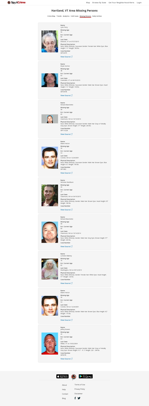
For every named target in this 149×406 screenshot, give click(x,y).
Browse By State (99, 2)
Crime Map (51, 16)
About (64, 385)
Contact (65, 394)
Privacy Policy (79, 389)
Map (88, 2)
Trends (59, 16)
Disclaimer (78, 393)
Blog (64, 398)
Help (64, 389)
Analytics (66, 16)
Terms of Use (79, 384)
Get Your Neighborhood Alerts (121, 2)
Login (139, 2)
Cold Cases (74, 16)
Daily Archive (97, 16)
